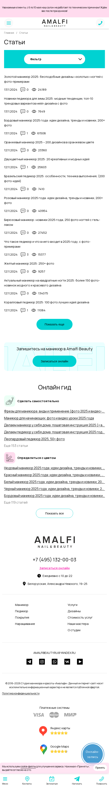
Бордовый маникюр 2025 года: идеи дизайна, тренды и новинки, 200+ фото (54, 122)
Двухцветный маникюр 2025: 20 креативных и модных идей (46, 159)
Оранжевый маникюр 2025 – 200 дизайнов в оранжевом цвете (49, 142)
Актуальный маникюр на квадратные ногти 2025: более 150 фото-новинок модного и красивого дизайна (52, 282)
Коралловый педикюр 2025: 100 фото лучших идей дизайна (46, 302)
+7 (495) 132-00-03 (54, 559)
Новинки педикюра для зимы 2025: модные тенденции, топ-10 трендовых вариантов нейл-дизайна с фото (48, 101)
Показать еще (54, 324)
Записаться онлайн (54, 361)
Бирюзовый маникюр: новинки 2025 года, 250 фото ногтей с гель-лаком (52, 222)
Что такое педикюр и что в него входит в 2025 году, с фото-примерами (47, 244)
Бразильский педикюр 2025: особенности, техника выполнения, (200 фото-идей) (54, 178)
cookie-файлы (28, 766)
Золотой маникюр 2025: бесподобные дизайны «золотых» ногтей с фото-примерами (53, 79)
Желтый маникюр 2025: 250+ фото (29, 263)
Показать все (54, 513)
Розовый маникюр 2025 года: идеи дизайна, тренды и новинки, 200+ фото (53, 200)
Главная (9, 32)
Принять (100, 767)
